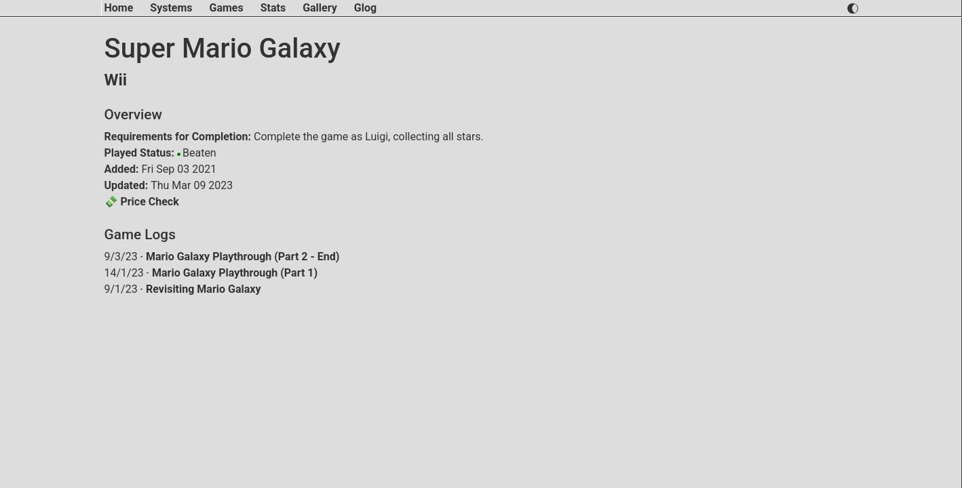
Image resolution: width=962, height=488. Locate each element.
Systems (171, 7)
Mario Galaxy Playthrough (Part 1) (235, 272)
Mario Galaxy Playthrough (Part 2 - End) (242, 256)
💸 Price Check (141, 201)
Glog (365, 7)
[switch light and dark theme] (852, 8)
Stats (273, 7)
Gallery (320, 7)
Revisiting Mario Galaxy (203, 289)
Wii (116, 79)
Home (119, 7)
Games (227, 7)
